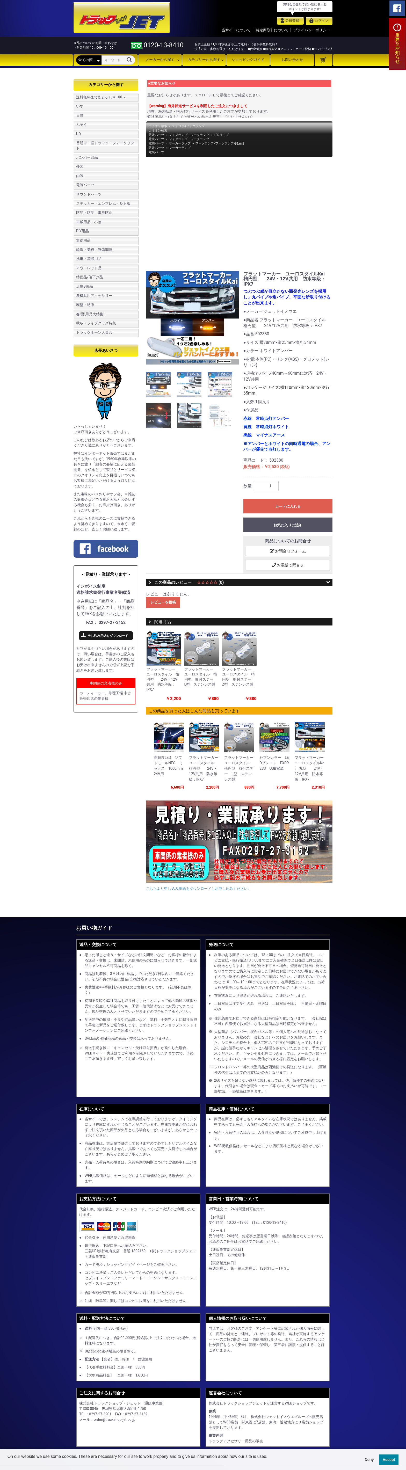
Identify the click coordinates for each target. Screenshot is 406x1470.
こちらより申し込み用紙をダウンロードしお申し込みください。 (198, 884)
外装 (79, 166)
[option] (192, 318)
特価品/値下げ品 (89, 277)
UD (78, 134)
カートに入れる (288, 506)
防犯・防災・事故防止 (94, 212)
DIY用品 (82, 231)
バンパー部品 (87, 157)
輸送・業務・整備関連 (94, 250)
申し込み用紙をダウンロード (108, 636)
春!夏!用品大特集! (90, 314)
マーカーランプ (180, 143)
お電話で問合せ (288, 565)
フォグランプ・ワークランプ (189, 135)
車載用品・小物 (89, 222)
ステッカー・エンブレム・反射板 (103, 203)
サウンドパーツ (89, 194)
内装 (79, 176)
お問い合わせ (292, 59)
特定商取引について (272, 30)
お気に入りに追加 (287, 525)
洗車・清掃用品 (89, 259)
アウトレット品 (89, 268)
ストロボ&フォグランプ (188, 126)
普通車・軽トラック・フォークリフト (105, 145)
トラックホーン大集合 (94, 332)
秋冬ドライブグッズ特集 (96, 323)
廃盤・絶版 (85, 305)
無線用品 (83, 240)
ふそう (81, 124)
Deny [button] (369, 1460)
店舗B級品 (84, 286)
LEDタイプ (221, 135)
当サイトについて (236, 30)
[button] (8, 1463)
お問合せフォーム (288, 551)
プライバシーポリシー (312, 30)
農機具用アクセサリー (94, 296)
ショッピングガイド (248, 59)
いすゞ (81, 106)
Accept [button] (389, 1460)
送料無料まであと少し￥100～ (101, 97)
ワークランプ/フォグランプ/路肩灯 (219, 143)
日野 (79, 115)
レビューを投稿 (163, 603)
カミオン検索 (158, 126)
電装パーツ (85, 185)
